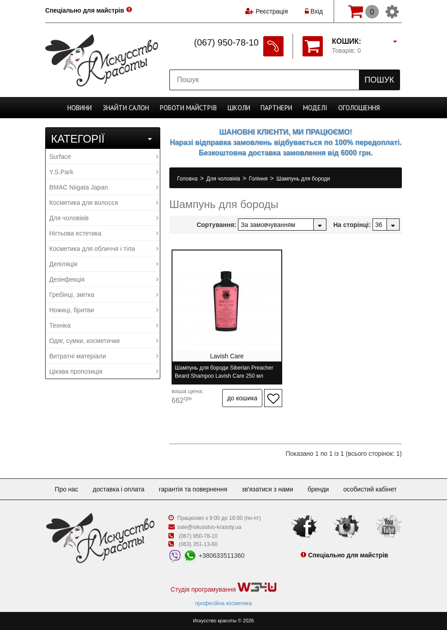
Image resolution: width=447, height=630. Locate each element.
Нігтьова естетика (103, 233)
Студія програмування (223, 588)
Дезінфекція (103, 279)
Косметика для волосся (103, 202)
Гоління (259, 179)
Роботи (188, 107)
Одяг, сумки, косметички (103, 340)
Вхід (314, 11)
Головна (188, 179)
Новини (79, 107)
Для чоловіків (103, 218)
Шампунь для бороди (303, 179)
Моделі (315, 107)
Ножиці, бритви (103, 310)
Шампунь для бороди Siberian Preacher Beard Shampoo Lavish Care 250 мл (224, 372)
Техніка (103, 325)
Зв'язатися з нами (267, 489)
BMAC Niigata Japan (103, 187)
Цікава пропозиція (103, 371)
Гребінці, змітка (103, 294)
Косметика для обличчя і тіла (103, 248)
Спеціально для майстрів (85, 10)
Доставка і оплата (118, 489)
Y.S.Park (103, 172)
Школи (239, 107)
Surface (103, 156)
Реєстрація (272, 11)
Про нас (66, 489)
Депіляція (103, 264)
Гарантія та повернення (193, 489)
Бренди (318, 489)
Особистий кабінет (369, 489)
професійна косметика (223, 603)
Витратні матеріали (103, 356)
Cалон (125, 107)
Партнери (276, 107)
